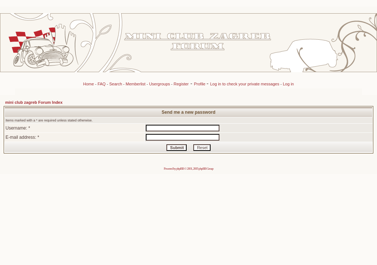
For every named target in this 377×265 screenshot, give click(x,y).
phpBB (180, 168)
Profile (200, 84)
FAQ (102, 84)
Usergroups (159, 84)
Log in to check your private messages (245, 84)
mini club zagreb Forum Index (34, 102)
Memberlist (135, 84)
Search (115, 84)
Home (88, 84)
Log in (288, 84)
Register (181, 84)
